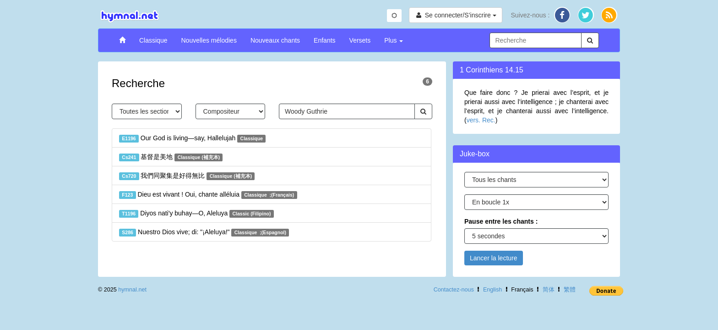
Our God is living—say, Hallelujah (192, 138)
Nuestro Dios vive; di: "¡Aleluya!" (204, 232)
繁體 (570, 289)
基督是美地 (171, 157)
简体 (549, 289)
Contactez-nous (454, 289)
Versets (360, 40)
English (492, 289)
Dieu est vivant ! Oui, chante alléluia (208, 195)
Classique (153, 40)
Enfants (324, 40)
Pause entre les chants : (501, 221)
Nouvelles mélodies (208, 40)
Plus (393, 40)
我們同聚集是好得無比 (187, 176)
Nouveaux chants (275, 40)
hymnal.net (132, 289)
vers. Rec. (481, 120)
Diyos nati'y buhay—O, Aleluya (196, 213)
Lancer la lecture (493, 258)
